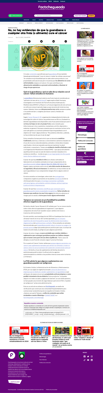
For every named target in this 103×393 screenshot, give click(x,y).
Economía (59, 19)
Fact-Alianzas (60, 23)
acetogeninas (59, 176)
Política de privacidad (51, 389)
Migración (26, 19)
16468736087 (50, 295)
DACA (50, 1)
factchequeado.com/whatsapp (34, 297)
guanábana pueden (44, 164)
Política (41, 19)
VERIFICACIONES (12, 28)
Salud (33, 19)
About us (29, 23)
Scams (67, 19)
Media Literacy (39, 23)
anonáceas (58, 179)
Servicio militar (42, 1)
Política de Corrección (85, 141)
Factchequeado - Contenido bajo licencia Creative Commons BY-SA (26, 389)
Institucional (80, 23)
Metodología (49, 23)
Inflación (56, 1)
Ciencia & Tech (50, 19)
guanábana (53, 74)
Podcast (62, 1)
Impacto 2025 (70, 23)
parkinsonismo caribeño (44, 223)
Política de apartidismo (45, 353)
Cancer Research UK (35, 117)
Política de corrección (45, 362)
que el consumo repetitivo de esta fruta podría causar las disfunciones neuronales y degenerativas (46, 221)
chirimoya (42, 100)
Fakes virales (75, 19)
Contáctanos (83, 127)
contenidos (33, 74)
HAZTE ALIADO (15, 382)
